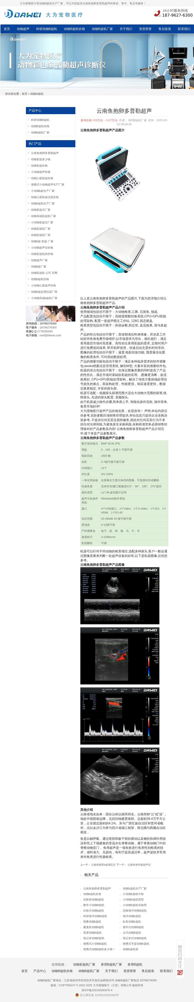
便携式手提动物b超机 (136, 943)
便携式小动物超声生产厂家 (47, 184)
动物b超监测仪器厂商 (44, 291)
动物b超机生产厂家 (135, 888)
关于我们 (126, 29)
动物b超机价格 (92, 894)
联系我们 (184, 29)
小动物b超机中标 (133, 894)
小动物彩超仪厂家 (42, 222)
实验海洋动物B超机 (135, 910)
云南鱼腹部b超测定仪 (103, 864)
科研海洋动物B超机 (95, 916)
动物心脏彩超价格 (42, 178)
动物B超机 (36, 93)
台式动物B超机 (132, 932)
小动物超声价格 (40, 171)
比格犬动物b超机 (93, 910)
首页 (7, 29)
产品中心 (39, 971)
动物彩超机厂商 (40, 235)
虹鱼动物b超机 (132, 921)
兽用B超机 (135, 964)
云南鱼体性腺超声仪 (139, 864)
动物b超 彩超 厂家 (42, 241)
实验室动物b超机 (93, 899)
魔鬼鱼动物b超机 (93, 927)
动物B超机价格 (74, 29)
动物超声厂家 (39, 260)
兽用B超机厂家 (111, 964)
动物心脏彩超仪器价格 (45, 197)
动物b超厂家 (38, 266)
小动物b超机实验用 (135, 905)
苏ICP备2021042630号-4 (97, 990)
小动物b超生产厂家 (43, 190)
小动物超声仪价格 (42, 247)
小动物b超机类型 (133, 899)
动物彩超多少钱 (40, 159)
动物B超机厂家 (102, 29)
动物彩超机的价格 (42, 253)
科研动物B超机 (46, 29)
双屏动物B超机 (92, 932)
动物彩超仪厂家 (40, 209)
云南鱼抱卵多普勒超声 (97, 888)
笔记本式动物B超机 (135, 938)
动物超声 (23, 29)
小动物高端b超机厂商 (44, 298)
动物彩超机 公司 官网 (44, 272)
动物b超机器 (130, 949)
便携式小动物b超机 (95, 943)
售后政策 (164, 29)
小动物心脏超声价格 (43, 285)
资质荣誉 (145, 29)
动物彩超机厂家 (40, 228)
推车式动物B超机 (133, 927)
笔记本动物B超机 (93, 938)
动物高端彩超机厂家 (43, 216)
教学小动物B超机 (93, 905)
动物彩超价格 (39, 165)
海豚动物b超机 (92, 921)
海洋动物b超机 (132, 916)
